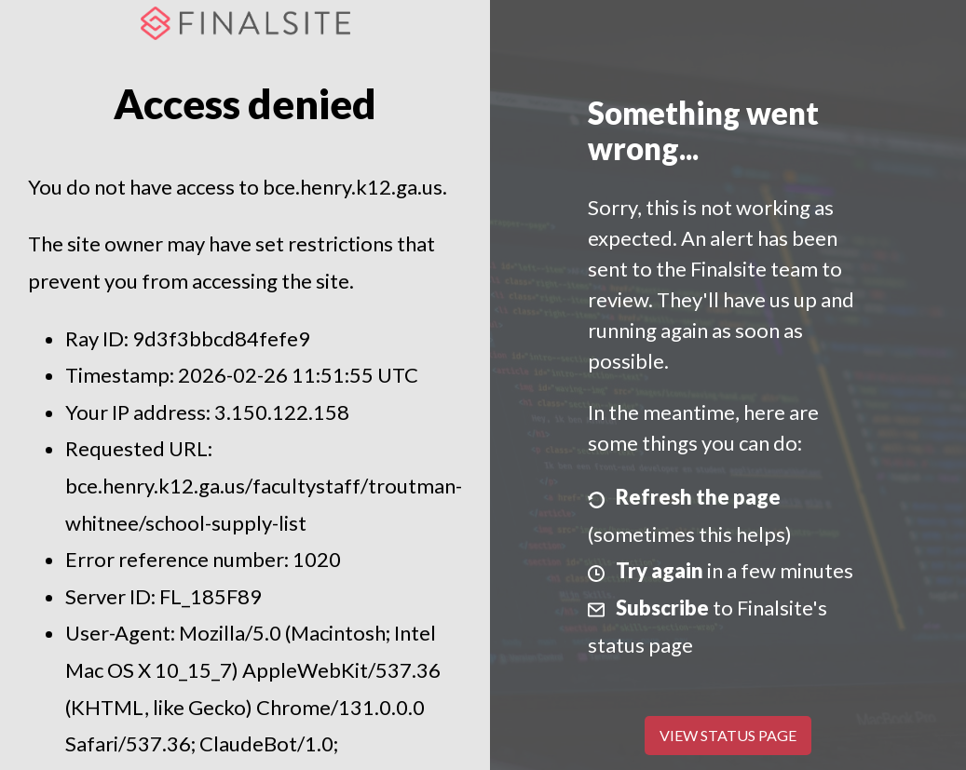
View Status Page (728, 735)
